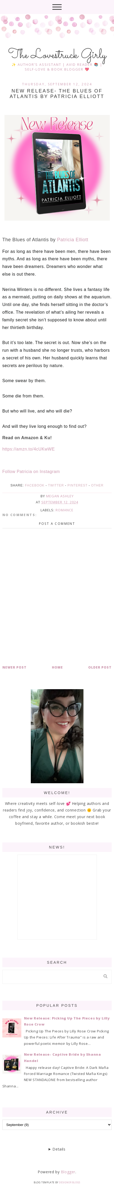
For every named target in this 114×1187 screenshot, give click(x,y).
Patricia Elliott (72, 239)
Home (57, 667)
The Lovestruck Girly (57, 55)
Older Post (100, 667)
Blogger (68, 1171)
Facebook (34, 485)
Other (97, 485)
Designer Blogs (69, 1182)
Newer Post (14, 667)
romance (64, 510)
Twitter (56, 485)
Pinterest (77, 485)
